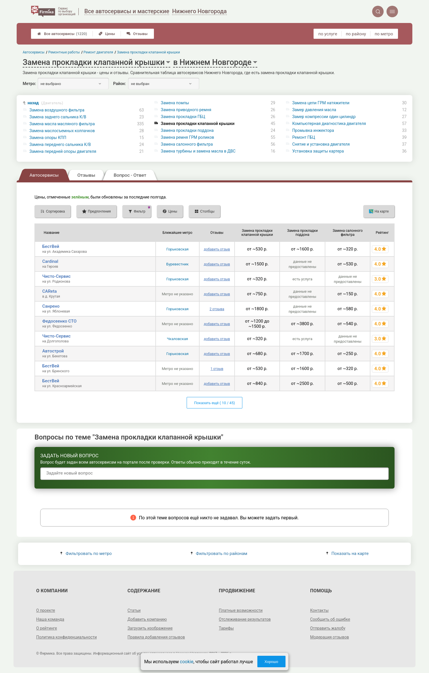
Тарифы (226, 628)
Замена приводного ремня (186, 110)
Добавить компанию (147, 619)
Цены (106, 34)
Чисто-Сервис (56, 276)
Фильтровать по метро (86, 553)
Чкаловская (177, 339)
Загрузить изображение (150, 628)
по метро (384, 33)
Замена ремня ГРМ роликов (187, 137)
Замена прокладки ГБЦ (183, 117)
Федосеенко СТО (59, 321)
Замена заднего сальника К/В (58, 117)
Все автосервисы (62, 34)
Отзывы (137, 34)
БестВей (50, 246)
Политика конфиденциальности (66, 637)
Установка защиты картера (318, 151)
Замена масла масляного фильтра (62, 124)
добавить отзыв (217, 249)
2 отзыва (217, 309)
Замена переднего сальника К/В (60, 144)
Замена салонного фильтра (187, 144)
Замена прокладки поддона (187, 130)
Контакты (319, 610)
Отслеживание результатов (245, 619)
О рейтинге (46, 628)
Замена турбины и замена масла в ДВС (198, 151)
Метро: (29, 83)
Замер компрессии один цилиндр (324, 117)
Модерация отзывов (329, 637)
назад (45, 103)
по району (356, 33)
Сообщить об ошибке (330, 619)
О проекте (45, 610)
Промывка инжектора (313, 130)
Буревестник (177, 264)
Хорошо (271, 661)
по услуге (327, 33)
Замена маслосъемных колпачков (62, 131)
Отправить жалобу (327, 628)
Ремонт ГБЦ (303, 137)
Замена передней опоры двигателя (63, 151)
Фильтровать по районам (219, 553)
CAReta (49, 291)
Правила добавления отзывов (156, 637)
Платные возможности (240, 610)
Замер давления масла (314, 110)
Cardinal (50, 261)
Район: (119, 83)
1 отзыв (216, 369)
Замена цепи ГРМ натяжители (320, 103)
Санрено (50, 306)
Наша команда (50, 619)
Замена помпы (175, 103)
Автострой (53, 351)
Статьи (134, 610)
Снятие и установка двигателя (321, 144)
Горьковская (177, 249)
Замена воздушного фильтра (57, 110)
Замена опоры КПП (48, 138)
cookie (186, 661)
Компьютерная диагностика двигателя (329, 124)
